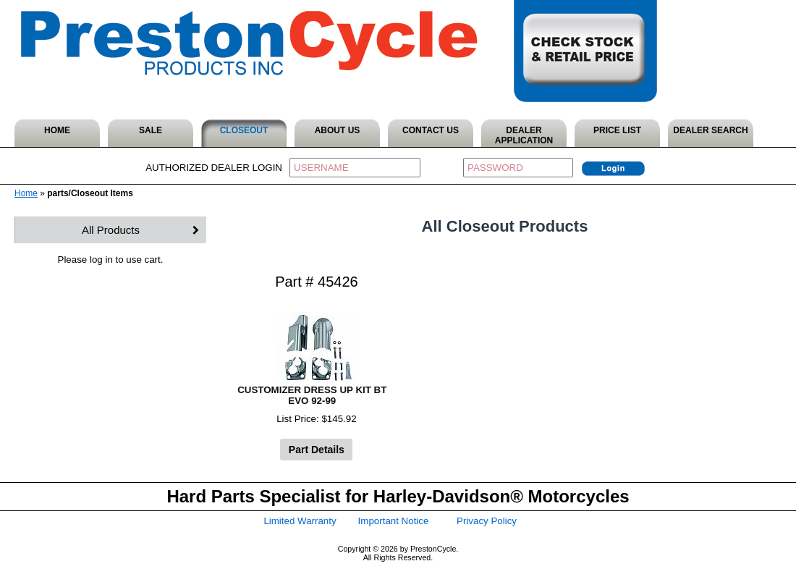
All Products (111, 230)
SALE (150, 130)
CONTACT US (430, 130)
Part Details (316, 449)
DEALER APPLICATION (524, 135)
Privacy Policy (487, 520)
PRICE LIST (617, 130)
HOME (57, 130)
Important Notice (393, 520)
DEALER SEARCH (710, 130)
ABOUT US (337, 130)
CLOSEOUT (244, 130)
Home (26, 193)
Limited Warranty (299, 520)
